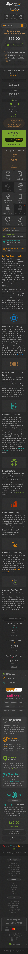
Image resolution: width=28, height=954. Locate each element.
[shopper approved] (19, 935)
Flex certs (20, 354)
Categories (14, 897)
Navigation (7, 25)
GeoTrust (14, 887)
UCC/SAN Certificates (14, 909)
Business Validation (14, 903)
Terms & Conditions (14, 871)
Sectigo (14, 891)
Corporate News (14, 869)
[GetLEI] (14, 795)
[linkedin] (17, 939)
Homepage (14, 863)
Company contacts (14, 873)
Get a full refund (14, 782)
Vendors (14, 880)
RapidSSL (14, 889)
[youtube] (12, 939)
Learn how (11, 815)
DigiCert (14, 883)
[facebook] (10, 935)
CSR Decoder (9, 678)
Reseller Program (14, 865)
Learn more (19, 236)
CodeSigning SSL (14, 911)
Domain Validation (14, 901)
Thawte (14, 893)
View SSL (14, 635)
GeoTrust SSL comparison (10, 609)
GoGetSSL (14, 885)
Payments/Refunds (14, 867)
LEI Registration (14, 826)
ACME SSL (14, 769)
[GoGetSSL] (14, 4)
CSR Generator (9, 674)
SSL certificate (7, 727)
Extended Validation (14, 905)
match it (5, 746)
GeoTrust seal (19, 492)
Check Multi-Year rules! (14, 144)
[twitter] (15, 935)
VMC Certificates (14, 913)
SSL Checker (9, 683)
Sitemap (14, 875)
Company (14, 860)
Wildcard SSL (14, 907)
